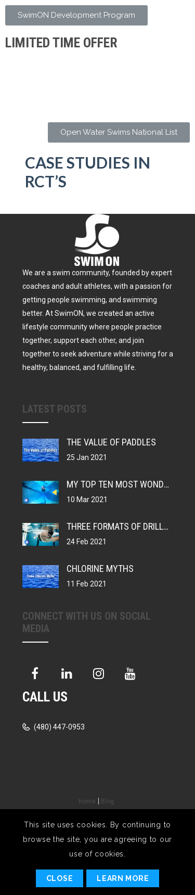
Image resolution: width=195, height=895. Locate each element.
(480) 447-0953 (58, 727)
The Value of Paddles (111, 442)
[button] (76, 15)
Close (59, 878)
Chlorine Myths (100, 568)
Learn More (123, 878)
